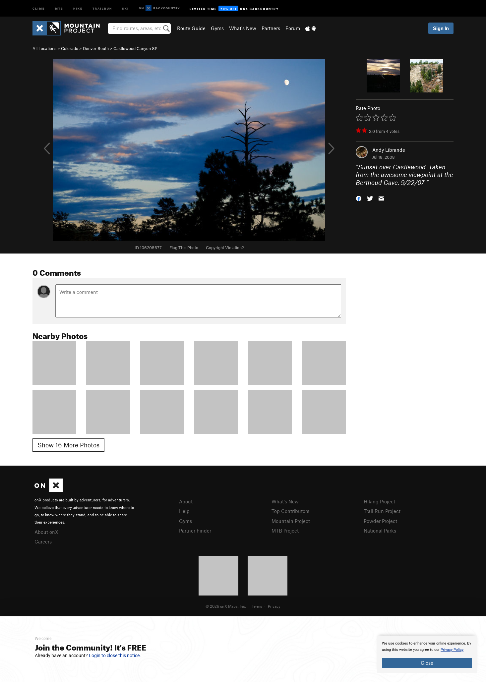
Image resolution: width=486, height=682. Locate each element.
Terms (257, 606)
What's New (242, 28)
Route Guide (191, 28)
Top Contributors (290, 511)
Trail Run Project (382, 511)
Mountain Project (291, 521)
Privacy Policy (452, 650)
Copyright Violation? (225, 247)
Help (184, 511)
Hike (78, 8)
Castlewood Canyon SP (135, 48)
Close (427, 663)
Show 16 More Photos (68, 445)
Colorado (69, 48)
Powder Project (380, 521)
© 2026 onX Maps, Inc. (226, 606)
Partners (271, 28)
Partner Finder (195, 531)
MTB (59, 8)
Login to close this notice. (115, 655)
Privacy (274, 606)
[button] (359, 198)
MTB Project (285, 531)
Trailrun (102, 8)
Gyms (217, 28)
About (186, 501)
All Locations (44, 48)
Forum (292, 28)
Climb (38, 8)
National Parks (380, 531)
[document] (427, 654)
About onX (46, 532)
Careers (43, 541)
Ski (125, 8)
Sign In (441, 28)
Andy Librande (388, 150)
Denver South (96, 48)
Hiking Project (379, 501)
